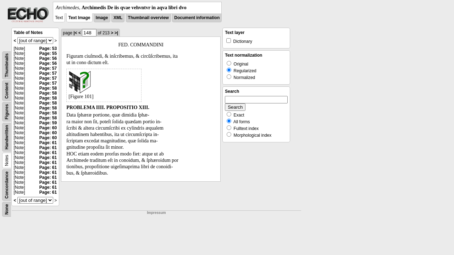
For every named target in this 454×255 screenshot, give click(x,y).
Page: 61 (48, 142)
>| (116, 32)
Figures (6, 111)
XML (118, 17)
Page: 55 (48, 53)
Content (6, 90)
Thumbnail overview (148, 17)
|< (75, 32)
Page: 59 (48, 122)
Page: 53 (48, 48)
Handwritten (6, 137)
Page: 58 (48, 88)
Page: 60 (48, 127)
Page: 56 (48, 58)
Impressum (156, 213)
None (6, 209)
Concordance (6, 185)
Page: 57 (48, 68)
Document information (197, 17)
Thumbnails (6, 65)
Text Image (79, 17)
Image (102, 17)
